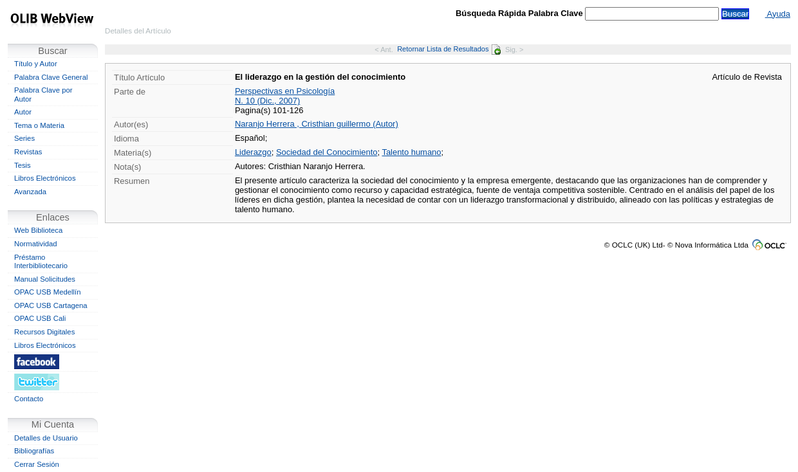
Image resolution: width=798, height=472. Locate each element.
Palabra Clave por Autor (43, 94)
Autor (23, 112)
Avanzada (30, 191)
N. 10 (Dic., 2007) (267, 100)
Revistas (28, 152)
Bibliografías (34, 451)
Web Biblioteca (38, 230)
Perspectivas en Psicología (285, 91)
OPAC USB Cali (40, 318)
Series (24, 138)
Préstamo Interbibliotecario (41, 261)
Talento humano (411, 152)
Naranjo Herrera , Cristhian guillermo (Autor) (316, 124)
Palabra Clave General (51, 77)
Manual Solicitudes (44, 279)
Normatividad (35, 244)
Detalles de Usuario (46, 438)
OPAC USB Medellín (47, 292)
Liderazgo (253, 152)
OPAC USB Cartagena (51, 305)
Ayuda (777, 14)
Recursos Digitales (44, 332)
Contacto (28, 399)
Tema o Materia (39, 125)
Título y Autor (35, 64)
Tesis (22, 165)
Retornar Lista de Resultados (449, 49)
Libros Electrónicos (45, 178)
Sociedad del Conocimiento (327, 152)
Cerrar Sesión (36, 464)
